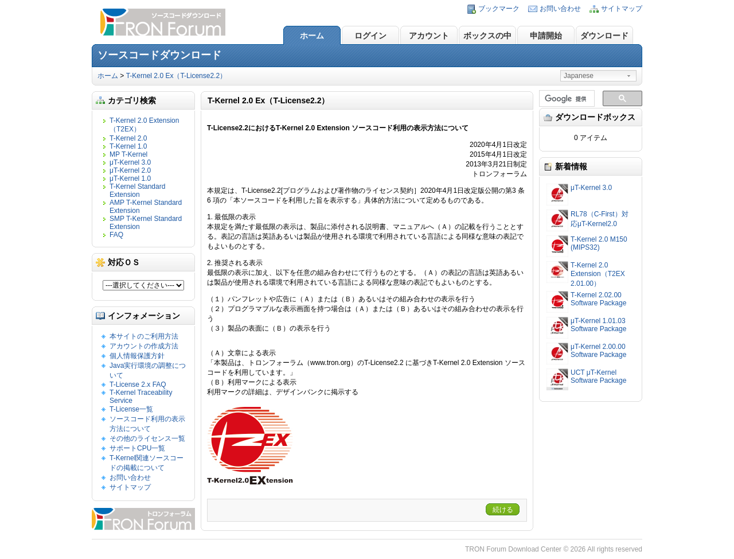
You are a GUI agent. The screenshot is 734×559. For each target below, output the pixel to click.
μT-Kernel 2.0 (130, 170)
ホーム (312, 35)
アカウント (429, 35)
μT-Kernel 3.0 (130, 162)
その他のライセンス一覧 (147, 438)
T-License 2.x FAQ (138, 385)
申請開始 (546, 35)
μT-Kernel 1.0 (130, 178)
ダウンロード (604, 35)
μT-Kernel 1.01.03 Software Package (598, 325)
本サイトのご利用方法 (144, 336)
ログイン (370, 35)
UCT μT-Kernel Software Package (598, 376)
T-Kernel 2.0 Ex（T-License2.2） (176, 76)
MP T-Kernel (128, 154)
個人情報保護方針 (137, 356)
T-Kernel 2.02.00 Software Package (598, 299)
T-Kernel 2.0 (128, 138)
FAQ (116, 235)
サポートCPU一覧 (137, 448)
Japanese (579, 76)
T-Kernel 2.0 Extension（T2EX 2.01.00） (598, 274)
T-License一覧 (131, 409)
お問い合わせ (560, 9)
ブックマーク (499, 9)
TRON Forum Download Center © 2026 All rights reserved (553, 549)
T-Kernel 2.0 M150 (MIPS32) (599, 243)
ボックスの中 (487, 35)
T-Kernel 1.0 (128, 146)
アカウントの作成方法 (144, 346)
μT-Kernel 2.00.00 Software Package (598, 351)
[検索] (566, 99)
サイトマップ (621, 9)
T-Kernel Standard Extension (137, 191)
